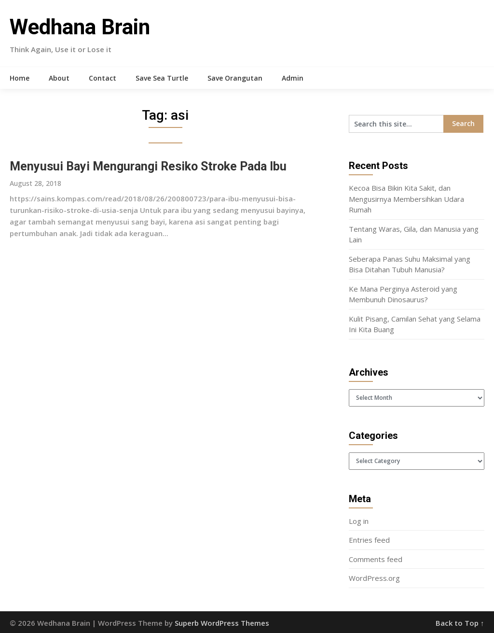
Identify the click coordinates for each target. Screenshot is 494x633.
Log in (359, 521)
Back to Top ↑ (460, 623)
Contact (102, 78)
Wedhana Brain (80, 27)
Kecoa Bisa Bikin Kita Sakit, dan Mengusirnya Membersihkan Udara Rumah (406, 198)
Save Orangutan (234, 78)
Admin (292, 78)
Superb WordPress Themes (222, 623)
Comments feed (375, 559)
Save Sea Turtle (162, 78)
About (59, 78)
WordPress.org (374, 578)
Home (19, 78)
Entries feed (369, 540)
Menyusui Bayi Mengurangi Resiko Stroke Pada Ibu (148, 166)
